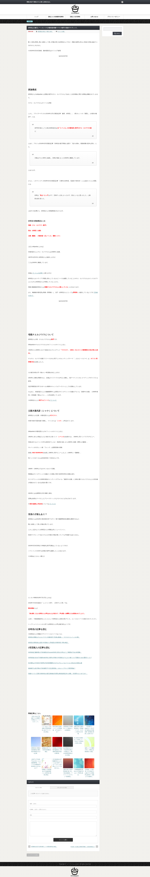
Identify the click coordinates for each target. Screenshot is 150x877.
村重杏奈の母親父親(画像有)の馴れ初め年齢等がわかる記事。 (36, 750)
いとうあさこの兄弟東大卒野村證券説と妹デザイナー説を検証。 (46, 729)
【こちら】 (53, 400)
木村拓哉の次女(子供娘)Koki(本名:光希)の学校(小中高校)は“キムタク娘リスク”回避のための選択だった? (59, 657)
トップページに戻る (33, 855)
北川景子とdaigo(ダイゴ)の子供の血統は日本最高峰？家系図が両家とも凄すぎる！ (89, 730)
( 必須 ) (33, 803)
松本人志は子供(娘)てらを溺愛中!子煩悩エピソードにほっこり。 (36, 719)
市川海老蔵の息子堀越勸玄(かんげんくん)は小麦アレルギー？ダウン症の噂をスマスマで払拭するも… (57, 764)
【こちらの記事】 (37, 273)
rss (122, 2)
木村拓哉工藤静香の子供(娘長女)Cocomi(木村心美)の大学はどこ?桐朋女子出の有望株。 (55, 652)
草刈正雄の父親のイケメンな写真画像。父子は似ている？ (57, 729)
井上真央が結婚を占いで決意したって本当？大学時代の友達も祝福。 (78, 740)
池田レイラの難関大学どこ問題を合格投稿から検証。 (89, 749)
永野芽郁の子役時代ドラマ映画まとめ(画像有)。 (68, 728)
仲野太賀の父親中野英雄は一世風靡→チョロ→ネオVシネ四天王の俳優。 (78, 730)
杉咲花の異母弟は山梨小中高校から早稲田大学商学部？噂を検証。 (48, 642)
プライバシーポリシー (113, 16)
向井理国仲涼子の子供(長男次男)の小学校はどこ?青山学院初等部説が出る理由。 (68, 751)
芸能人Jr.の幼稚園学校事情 (55, 16)
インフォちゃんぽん (73, 864)
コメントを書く (61, 31)
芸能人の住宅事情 (75, 16)
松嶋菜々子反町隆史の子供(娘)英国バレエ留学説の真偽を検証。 (46, 772)
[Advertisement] (63, 71)
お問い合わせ (94, 16)
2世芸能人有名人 (42, 31)
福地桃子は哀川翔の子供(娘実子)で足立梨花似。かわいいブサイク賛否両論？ (51, 668)
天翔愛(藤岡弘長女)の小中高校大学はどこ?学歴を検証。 (79, 772)
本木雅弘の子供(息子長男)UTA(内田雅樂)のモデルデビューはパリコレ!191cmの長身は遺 (55, 663)
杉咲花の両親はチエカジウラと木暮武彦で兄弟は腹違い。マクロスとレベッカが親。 (54, 637)
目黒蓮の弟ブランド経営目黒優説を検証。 (46, 749)
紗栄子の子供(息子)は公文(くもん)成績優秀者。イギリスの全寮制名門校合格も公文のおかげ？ (36, 764)
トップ (36, 16)
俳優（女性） (49, 31)
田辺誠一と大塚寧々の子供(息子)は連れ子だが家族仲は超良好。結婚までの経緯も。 (89, 773)
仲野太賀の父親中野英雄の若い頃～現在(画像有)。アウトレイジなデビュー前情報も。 (68, 773)
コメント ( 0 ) (38, 787)
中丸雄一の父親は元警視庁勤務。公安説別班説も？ (83, 846)
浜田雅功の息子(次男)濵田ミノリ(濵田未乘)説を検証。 (44, 846)
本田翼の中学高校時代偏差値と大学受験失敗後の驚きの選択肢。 (57, 750)
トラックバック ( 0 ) (62, 787)
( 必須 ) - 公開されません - (38, 809)
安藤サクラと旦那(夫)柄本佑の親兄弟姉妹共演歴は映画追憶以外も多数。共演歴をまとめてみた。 (58, 673)
